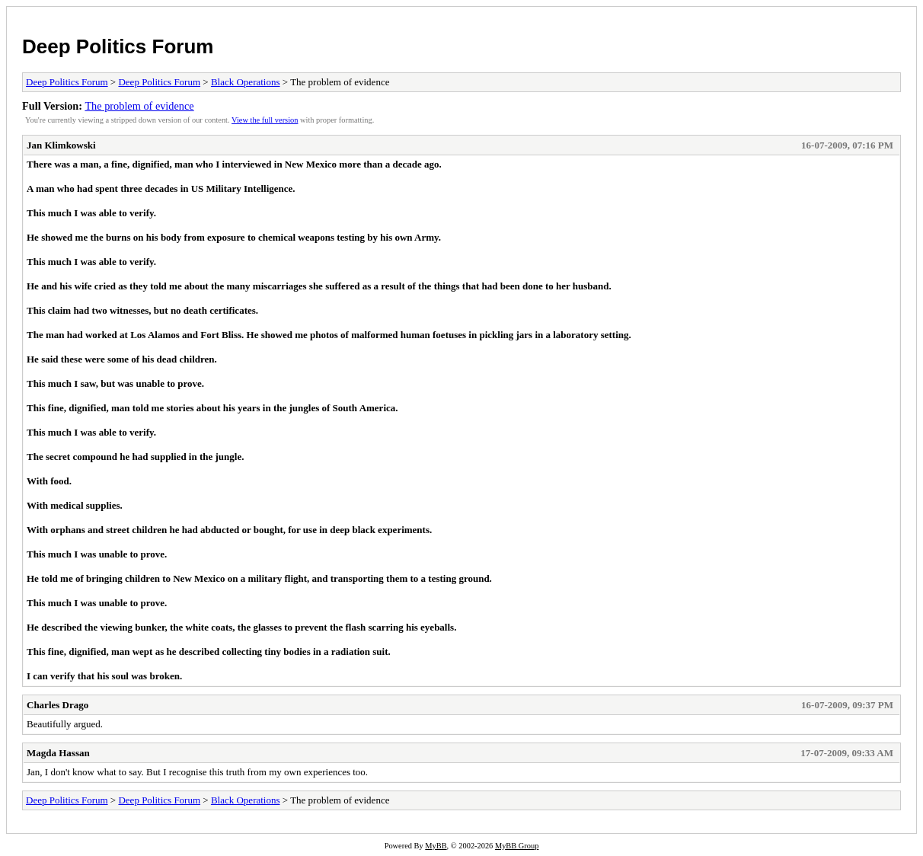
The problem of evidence (139, 106)
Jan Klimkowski (61, 145)
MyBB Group (516, 846)
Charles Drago (57, 705)
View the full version (265, 120)
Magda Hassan (58, 753)
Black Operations (245, 82)
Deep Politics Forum (117, 46)
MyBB (435, 846)
